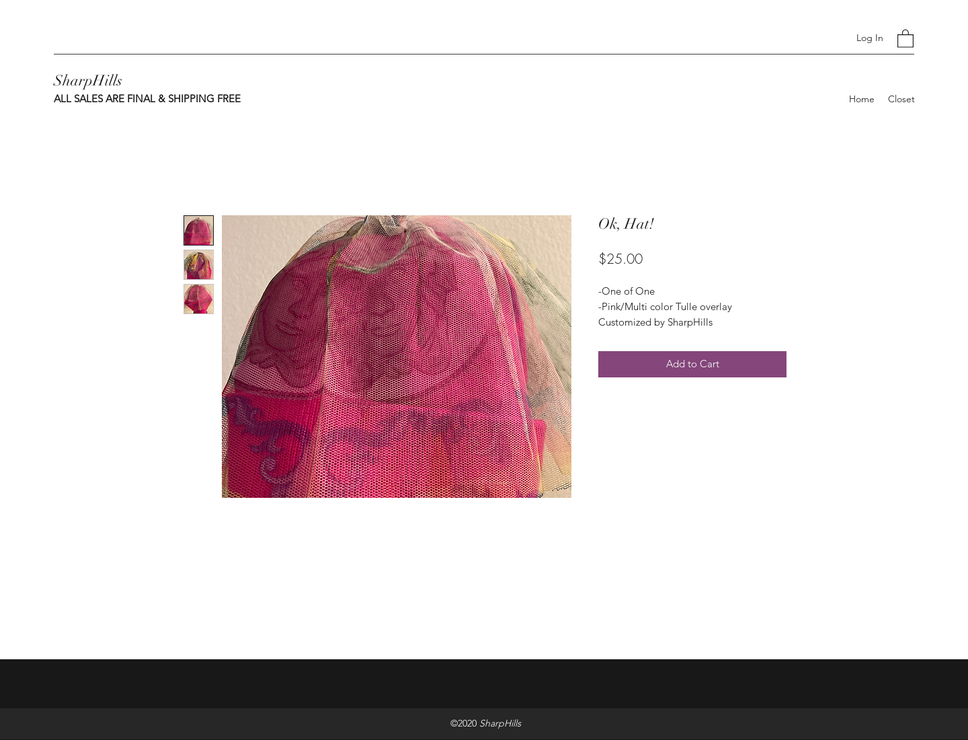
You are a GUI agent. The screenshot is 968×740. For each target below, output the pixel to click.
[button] (905, 38)
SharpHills (88, 80)
